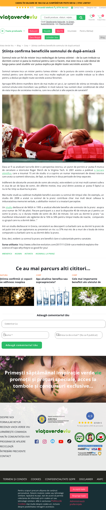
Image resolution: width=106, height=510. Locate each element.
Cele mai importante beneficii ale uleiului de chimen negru (86, 280)
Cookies (36, 480)
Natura (4, 275)
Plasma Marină (66, 24)
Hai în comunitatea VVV (15, 437)
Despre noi (91, 7)
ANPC (100, 480)
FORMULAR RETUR (10, 423)
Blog (102, 37)
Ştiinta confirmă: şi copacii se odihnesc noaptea (16, 280)
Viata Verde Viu (7, 45)
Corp (38, 275)
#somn (18, 253)
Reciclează (6, 447)
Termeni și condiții (15, 480)
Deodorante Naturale (55, 21)
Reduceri (34, 31)
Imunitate (72, 31)
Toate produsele (12, 31)
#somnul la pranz (45, 253)
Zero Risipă (35, 37)
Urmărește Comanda (13, 432)
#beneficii (7, 253)
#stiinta (29, 253)
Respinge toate (79, 495)
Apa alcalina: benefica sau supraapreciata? (52, 280)
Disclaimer (86, 480)
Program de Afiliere (13, 442)
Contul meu (77, 7)
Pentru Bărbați (86, 31)
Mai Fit (60, 31)
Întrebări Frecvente (13, 452)
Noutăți (47, 31)
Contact (102, 7)
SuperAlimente (47, 24)
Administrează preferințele (77, 503)
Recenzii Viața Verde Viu (15, 428)
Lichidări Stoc (52, 37)
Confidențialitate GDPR (60, 480)
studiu (9, 207)
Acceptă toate (79, 489)
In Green (70, 21)
